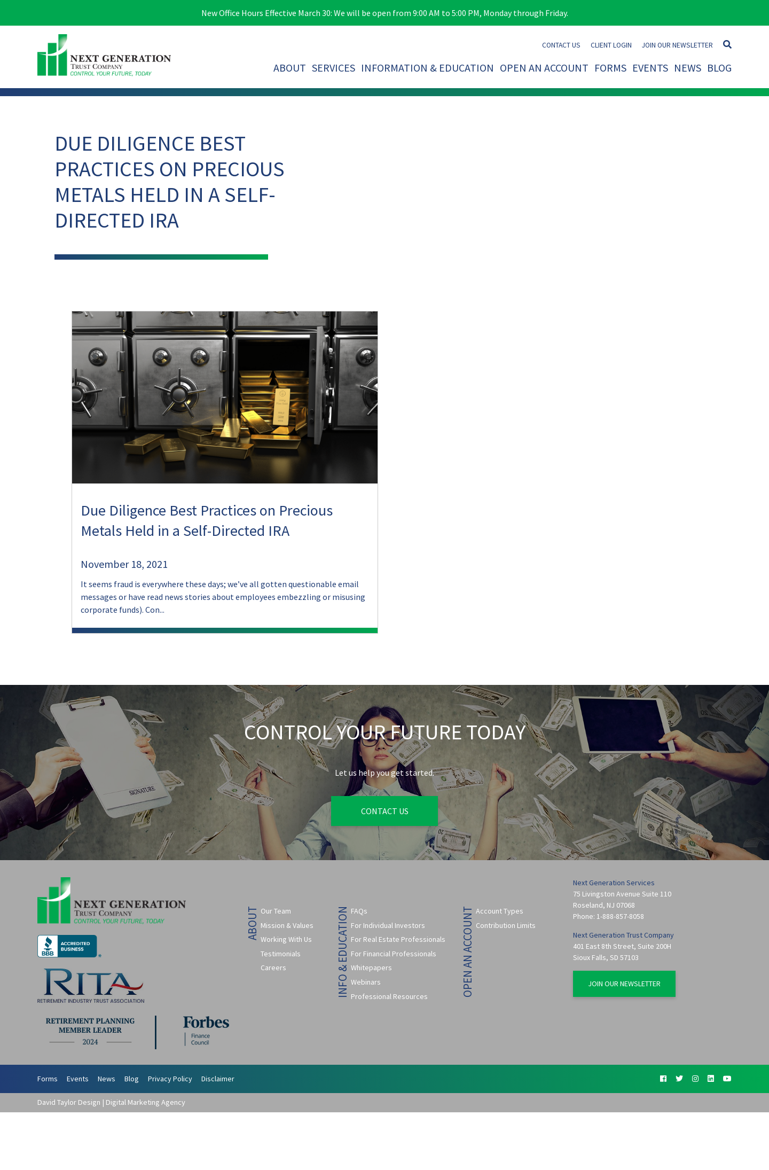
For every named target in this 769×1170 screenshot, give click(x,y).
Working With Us (286, 939)
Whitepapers (371, 967)
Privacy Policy (170, 1078)
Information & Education (427, 67)
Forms (610, 67)
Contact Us (561, 45)
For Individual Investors (388, 925)
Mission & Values (287, 925)
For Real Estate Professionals (398, 939)
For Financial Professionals (393, 953)
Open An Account (544, 67)
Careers (273, 967)
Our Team (276, 911)
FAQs (359, 911)
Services (333, 67)
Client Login (611, 45)
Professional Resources (389, 996)
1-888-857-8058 (620, 916)
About (289, 67)
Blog (719, 67)
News (687, 67)
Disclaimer (217, 1078)
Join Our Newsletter (677, 45)
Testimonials (281, 953)
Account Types (499, 911)
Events (650, 67)
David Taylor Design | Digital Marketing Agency (111, 1102)
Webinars (366, 982)
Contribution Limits (506, 925)
